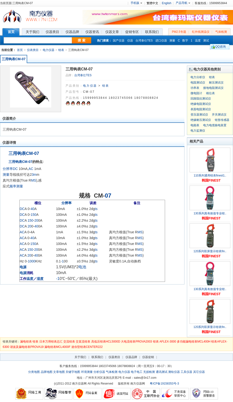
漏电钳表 (26, 341)
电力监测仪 (198, 130)
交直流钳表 (83, 341)
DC (15, 169)
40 (32, 209)
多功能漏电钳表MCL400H (193, 341)
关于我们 (80, 357)
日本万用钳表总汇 (51, 341)
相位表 (210, 93)
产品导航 (183, 3)
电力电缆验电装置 (214, 125)
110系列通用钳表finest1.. (210, 175)
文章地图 (59, 372)
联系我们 (97, 357)
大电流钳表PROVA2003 (136, 341)
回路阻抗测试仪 (201, 98)
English (166, 3)
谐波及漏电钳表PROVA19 (26, 347)
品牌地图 (46, 372)
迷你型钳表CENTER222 (87, 347)
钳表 (61, 50)
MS (33, 180)
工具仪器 (186, 372)
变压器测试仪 (199, 114)
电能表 (195, 125)
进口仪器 (161, 40)
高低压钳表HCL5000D (105, 341)
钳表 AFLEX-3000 (164, 341)
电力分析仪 (198, 77)
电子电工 (136, 372)
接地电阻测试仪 (213, 88)
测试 (206, 40)
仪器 (130, 40)
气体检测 (221, 32)
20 (36, 220)
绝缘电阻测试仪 (201, 104)
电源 (23, 267)
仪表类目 (33, 50)
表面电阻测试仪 (201, 109)
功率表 (195, 88)
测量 (172, 40)
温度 (198, 40)
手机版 (136, 3)
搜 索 (81, 40)
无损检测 (149, 372)
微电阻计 (196, 93)
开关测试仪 (219, 114)
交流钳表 (69, 341)
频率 (12, 186)
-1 (62, 261)
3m (34, 174)
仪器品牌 (131, 357)
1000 (31, 261)
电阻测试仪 (198, 82)
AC (31, 169)
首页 (20, 50)
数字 (185, 40)
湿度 (40, 279)
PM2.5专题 (179, 32)
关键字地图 (73, 372)
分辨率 (8, 169)
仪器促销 (148, 357)
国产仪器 (119, 40)
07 (108, 195)
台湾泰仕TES (144, 40)
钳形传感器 (222, 120)
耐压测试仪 (216, 82)
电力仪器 (48, 50)
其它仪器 (199, 372)
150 (33, 215)
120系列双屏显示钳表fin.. (209, 251)
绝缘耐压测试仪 (201, 120)
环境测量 (87, 372)
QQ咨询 (220, 46)
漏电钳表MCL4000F (57, 347)
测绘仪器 (174, 372)
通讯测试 (161, 372)
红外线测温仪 (200, 32)
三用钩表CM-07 (13, 59)
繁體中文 (152, 3)
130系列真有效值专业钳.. (210, 213)
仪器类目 (114, 357)
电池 (82, 267)
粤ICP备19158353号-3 (164, 383)
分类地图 (34, 372)
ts (96, 209)
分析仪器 (99, 372)
